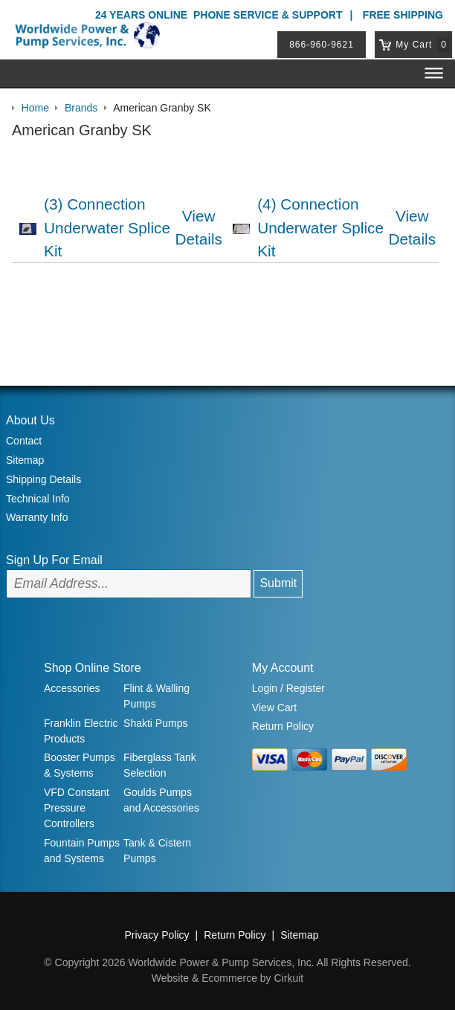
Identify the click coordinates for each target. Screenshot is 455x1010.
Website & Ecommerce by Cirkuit (227, 978)
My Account (283, 667)
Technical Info (38, 499)
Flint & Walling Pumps (156, 696)
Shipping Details (43, 479)
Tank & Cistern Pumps (157, 850)
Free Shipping (403, 15)
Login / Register (288, 688)
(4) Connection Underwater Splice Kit (320, 227)
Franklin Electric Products (81, 731)
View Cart (274, 707)
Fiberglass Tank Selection (159, 765)
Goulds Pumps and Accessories (161, 800)
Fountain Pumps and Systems (82, 850)
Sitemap (25, 460)
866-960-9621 (321, 44)
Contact (24, 441)
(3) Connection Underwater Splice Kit (107, 227)
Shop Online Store (92, 667)
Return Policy (283, 726)
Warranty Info (37, 517)
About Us (30, 420)
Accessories (72, 688)
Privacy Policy (156, 935)
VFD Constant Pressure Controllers (76, 807)
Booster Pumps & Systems (79, 765)
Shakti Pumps (155, 723)
